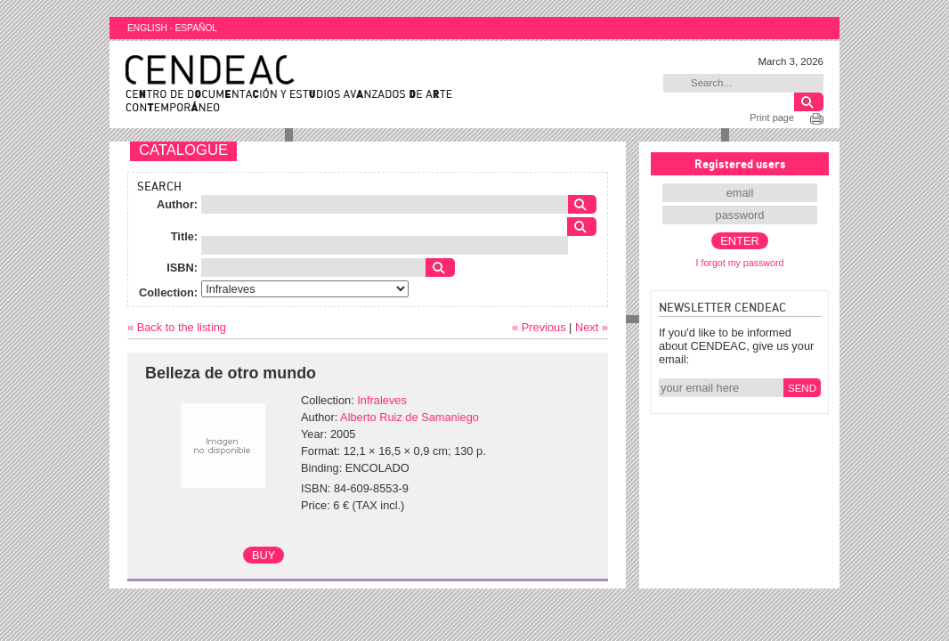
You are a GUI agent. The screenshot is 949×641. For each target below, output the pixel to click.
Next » (591, 327)
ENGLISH (147, 28)
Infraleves (381, 400)
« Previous (538, 327)
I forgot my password (740, 262)
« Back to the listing (176, 327)
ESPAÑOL (195, 28)
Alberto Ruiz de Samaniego (409, 417)
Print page (772, 117)
